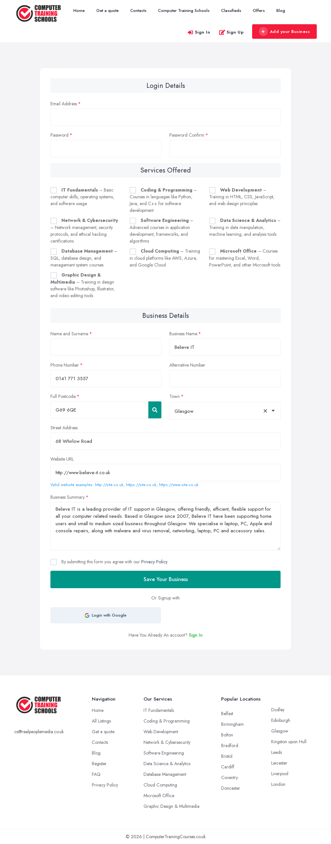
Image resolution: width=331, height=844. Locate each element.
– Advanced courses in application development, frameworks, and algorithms (161, 230)
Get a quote (107, 10)
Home (79, 10)
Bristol (226, 756)
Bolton (227, 735)
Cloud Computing (160, 785)
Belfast (227, 713)
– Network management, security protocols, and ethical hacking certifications (84, 230)
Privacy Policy (154, 561)
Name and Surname (69, 333)
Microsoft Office (159, 795)
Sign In (198, 32)
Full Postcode (63, 396)
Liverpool (279, 773)
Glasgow (279, 731)
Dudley (277, 709)
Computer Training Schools (183, 10)
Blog (280, 10)
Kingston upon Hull (288, 741)
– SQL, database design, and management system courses (83, 258)
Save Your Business (166, 579)
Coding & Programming (167, 721)
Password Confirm (186, 135)
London (278, 784)
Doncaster (230, 788)
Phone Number (64, 365)
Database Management (165, 774)
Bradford (229, 745)
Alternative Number (187, 365)
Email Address (63, 103)
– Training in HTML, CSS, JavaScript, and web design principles (241, 197)
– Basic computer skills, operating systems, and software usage (82, 197)
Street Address (64, 427)
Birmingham (232, 724)
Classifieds (231, 10)
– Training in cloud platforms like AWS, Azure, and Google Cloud (165, 258)
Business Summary (67, 497)
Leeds (276, 752)
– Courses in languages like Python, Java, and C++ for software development (163, 200)
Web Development (161, 731)
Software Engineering (164, 753)
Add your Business (284, 31)
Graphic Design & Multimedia (171, 806)
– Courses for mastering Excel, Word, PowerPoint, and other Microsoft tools (244, 258)
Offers (259, 10)
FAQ (96, 774)
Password (59, 135)
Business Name (183, 333)
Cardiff (227, 767)
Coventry (229, 777)
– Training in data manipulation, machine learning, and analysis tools (245, 227)
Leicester (279, 763)
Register (99, 763)
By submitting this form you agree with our (113, 561)
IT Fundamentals (159, 710)
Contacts (138, 10)
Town (174, 396)
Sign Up (231, 32)
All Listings (101, 721)
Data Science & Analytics (167, 763)
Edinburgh (280, 720)
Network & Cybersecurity (167, 742)
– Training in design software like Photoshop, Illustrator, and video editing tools (82, 285)
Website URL (62, 459)
